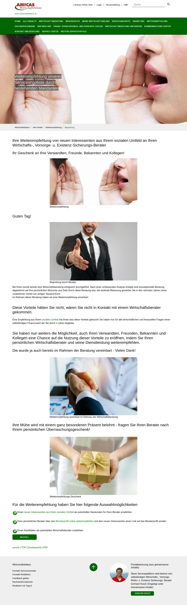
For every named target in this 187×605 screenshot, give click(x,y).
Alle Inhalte (30, 21)
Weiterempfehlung (157, 21)
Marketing (138, 21)
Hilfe (126, 5)
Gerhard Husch (142, 593)
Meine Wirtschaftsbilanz (96, 21)
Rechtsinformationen (22, 582)
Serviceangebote (121, 21)
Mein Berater (73, 21)
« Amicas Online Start (83, 5)
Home (18, 21)
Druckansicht (34, 547)
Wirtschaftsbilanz (22, 127)
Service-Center (50, 31)
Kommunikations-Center (157, 26)
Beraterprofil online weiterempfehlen (74, 521)
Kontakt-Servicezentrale (24, 570)
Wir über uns (44, 26)
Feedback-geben (20, 578)
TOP (23, 547)
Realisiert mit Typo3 (22, 585)
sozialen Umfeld (50, 319)
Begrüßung (69, 127)
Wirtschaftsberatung (51, 21)
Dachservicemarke (25, 26)
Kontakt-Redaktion (21, 574)
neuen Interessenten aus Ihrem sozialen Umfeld (49, 512)
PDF (45, 547)
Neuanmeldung (113, 5)
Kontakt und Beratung (27, 31)
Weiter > (24, 537)
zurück (15, 547)
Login (99, 5)
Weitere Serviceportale (74, 31)
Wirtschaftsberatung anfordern (123, 26)
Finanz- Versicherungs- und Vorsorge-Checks (78, 26)
